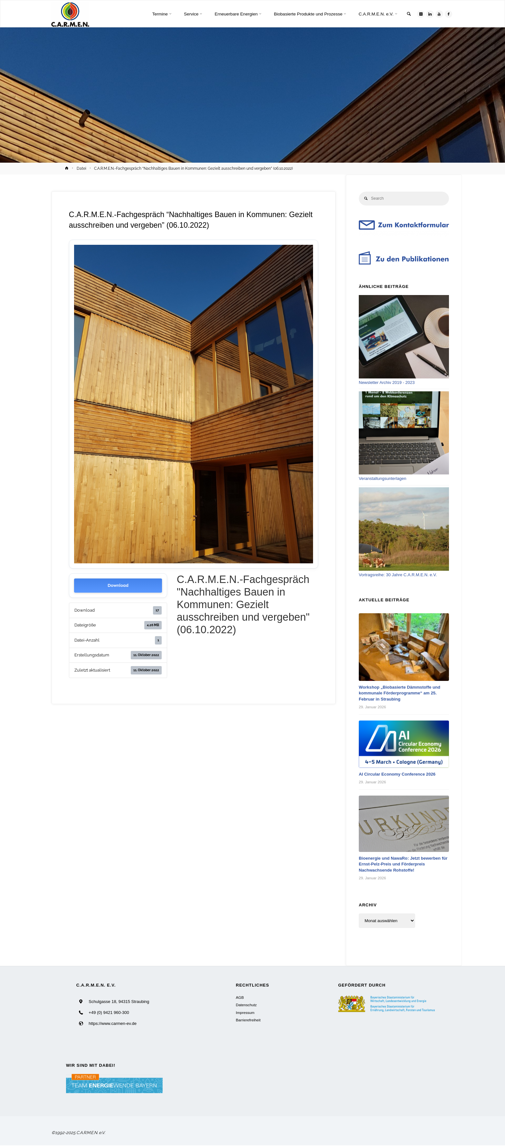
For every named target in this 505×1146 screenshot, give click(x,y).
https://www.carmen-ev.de (113, 1024)
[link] (406, 14)
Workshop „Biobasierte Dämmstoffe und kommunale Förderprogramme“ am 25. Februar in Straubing (403, 693)
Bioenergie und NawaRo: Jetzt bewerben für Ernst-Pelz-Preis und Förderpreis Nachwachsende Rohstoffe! (403, 864)
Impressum (245, 1013)
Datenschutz (246, 1006)
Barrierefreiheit (248, 1020)
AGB (240, 998)
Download (118, 585)
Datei (81, 168)
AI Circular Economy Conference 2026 (400, 775)
